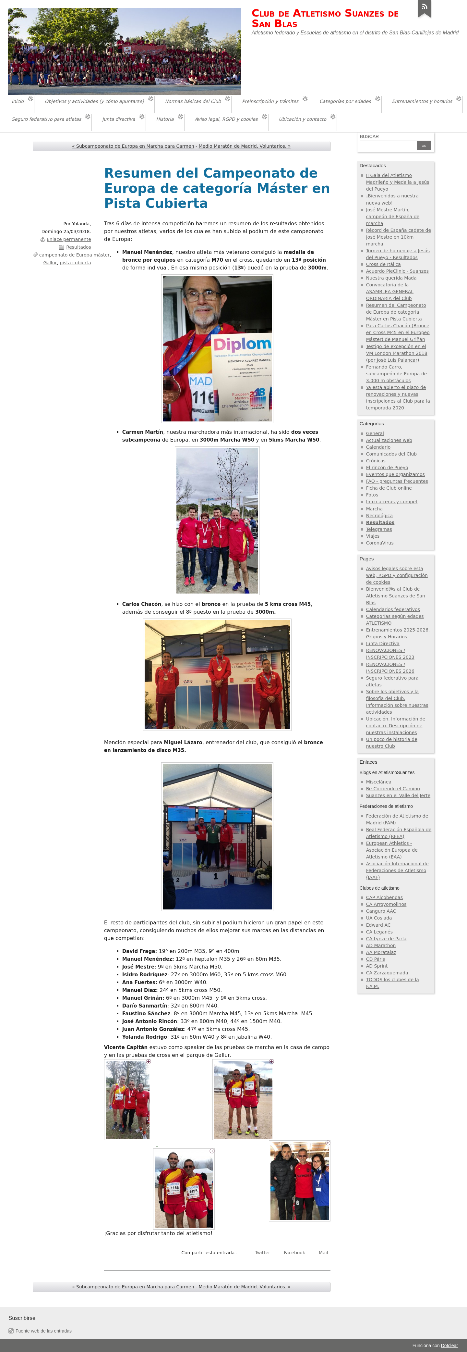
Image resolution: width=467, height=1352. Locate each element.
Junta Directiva (383, 643)
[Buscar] (388, 146)
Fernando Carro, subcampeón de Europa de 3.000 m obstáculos (396, 373)
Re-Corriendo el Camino (393, 788)
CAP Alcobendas (384, 897)
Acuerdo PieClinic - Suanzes (397, 271)
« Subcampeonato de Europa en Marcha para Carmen (133, 146)
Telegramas (379, 529)
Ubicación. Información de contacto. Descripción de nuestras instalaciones (395, 725)
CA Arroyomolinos (386, 904)
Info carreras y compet (392, 501)
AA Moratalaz (381, 952)
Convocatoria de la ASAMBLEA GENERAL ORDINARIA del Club (389, 291)
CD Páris (375, 959)
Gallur (50, 262)
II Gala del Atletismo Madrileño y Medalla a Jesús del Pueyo (397, 182)
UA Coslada (379, 917)
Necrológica (379, 515)
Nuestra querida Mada (391, 278)
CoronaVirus (380, 542)
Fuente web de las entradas (44, 1330)
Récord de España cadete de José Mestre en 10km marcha (398, 237)
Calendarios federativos (393, 609)
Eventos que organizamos (395, 474)
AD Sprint (377, 966)
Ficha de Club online (389, 488)
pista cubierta (75, 262)
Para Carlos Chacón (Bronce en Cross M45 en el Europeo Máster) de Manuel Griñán (398, 332)
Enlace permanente (69, 239)
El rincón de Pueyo (387, 467)
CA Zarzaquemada (387, 972)
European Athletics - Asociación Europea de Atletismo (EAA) (392, 850)
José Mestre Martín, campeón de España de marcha (392, 216)
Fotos (372, 494)
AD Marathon (381, 945)
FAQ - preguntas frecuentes (397, 481)
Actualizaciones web (389, 440)
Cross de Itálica (383, 264)
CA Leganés (379, 931)
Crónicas (376, 460)
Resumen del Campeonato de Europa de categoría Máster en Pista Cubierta (396, 312)
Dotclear (449, 1345)
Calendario (378, 447)
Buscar (369, 136)
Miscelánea (378, 781)
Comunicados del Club (391, 454)
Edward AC (378, 925)
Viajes (373, 536)
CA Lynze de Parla (386, 938)
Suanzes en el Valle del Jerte (398, 795)
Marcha (374, 508)
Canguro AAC (381, 911)
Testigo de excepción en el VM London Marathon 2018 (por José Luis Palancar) (396, 353)
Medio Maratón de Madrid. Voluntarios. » (245, 146)
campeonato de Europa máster (74, 254)
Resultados (78, 247)
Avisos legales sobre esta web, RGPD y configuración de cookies (397, 575)
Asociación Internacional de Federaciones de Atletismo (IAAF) (397, 870)
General (375, 433)
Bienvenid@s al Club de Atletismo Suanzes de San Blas (395, 595)
